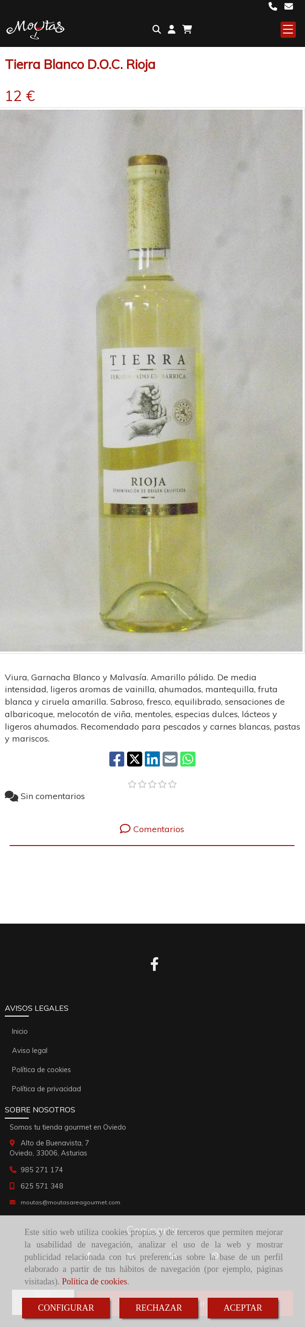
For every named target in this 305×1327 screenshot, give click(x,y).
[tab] (152, 829)
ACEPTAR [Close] (242, 1308)
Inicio (20, 1031)
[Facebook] (154, 966)
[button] (171, 29)
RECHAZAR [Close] (159, 1308)
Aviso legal (29, 1050)
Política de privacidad (46, 1089)
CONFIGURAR (66, 1308)
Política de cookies (94, 1281)
